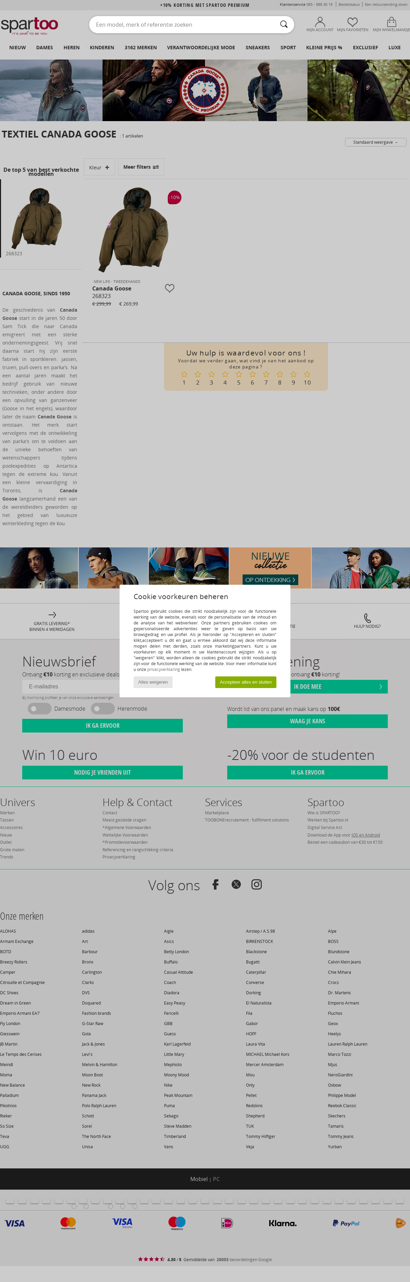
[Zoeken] (284, 24)
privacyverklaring (163, 669)
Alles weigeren (153, 682)
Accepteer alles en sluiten (246, 682)
